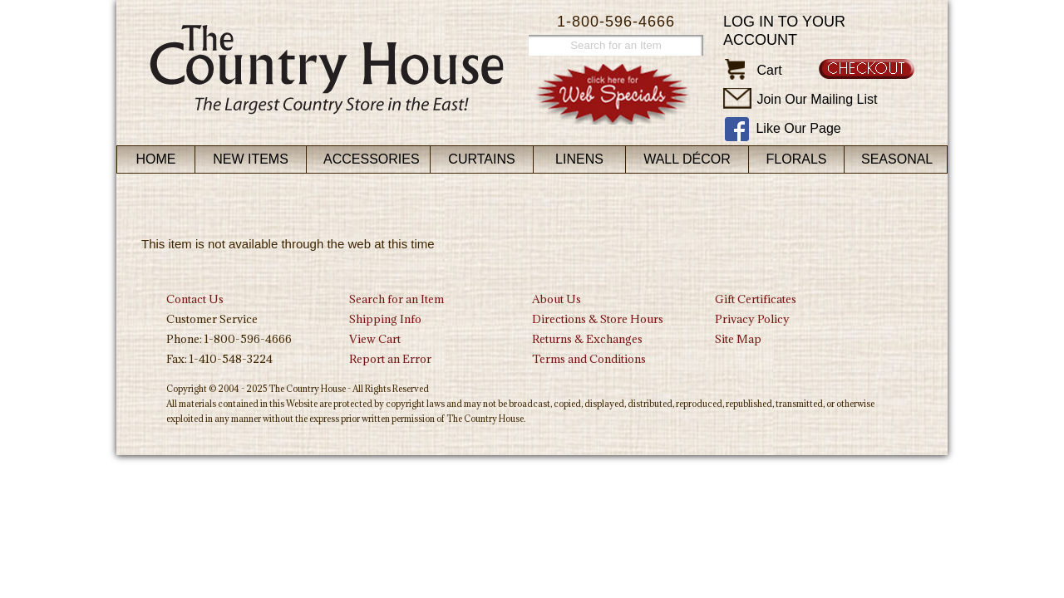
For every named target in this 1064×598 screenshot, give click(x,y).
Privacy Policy (752, 318)
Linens (579, 159)
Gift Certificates (755, 299)
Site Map (738, 338)
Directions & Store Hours (597, 318)
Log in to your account (784, 30)
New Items (250, 159)
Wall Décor (687, 159)
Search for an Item (396, 299)
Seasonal (897, 159)
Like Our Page (798, 128)
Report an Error (390, 358)
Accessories (371, 159)
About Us (556, 299)
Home (156, 159)
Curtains (481, 159)
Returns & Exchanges (587, 338)
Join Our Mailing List (816, 99)
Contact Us (195, 299)
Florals (796, 159)
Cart (768, 70)
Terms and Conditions (589, 358)
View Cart (375, 338)
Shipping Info (385, 318)
